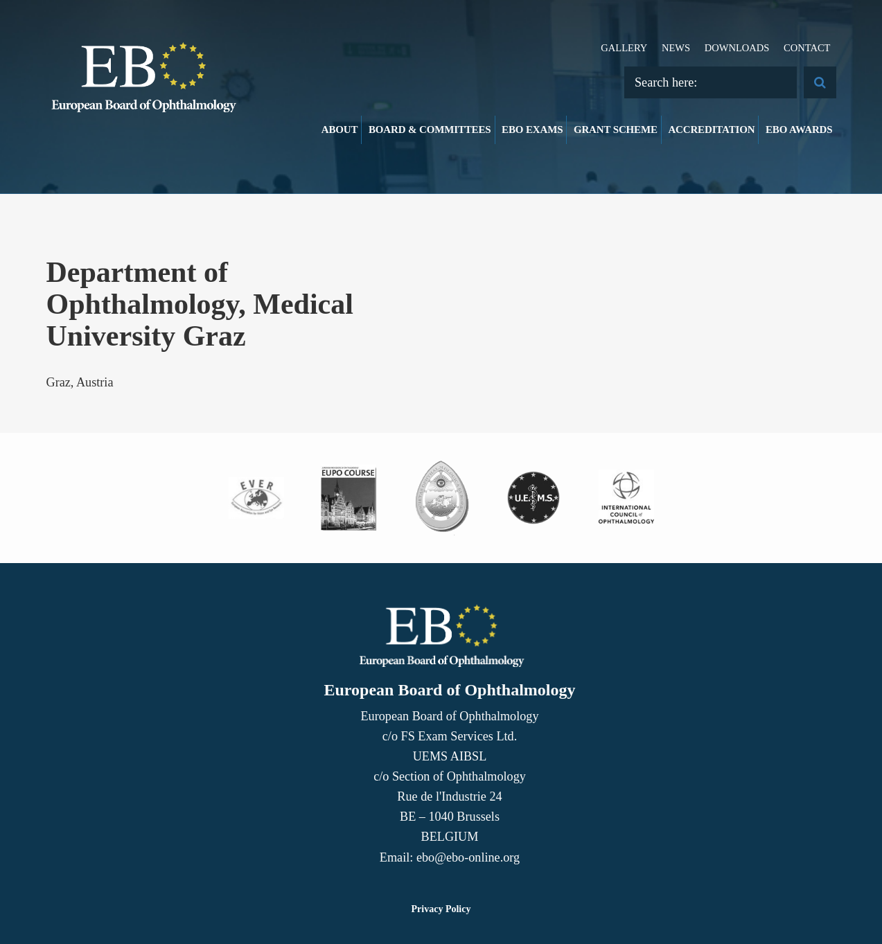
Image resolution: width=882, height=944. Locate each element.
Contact (807, 47)
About (339, 129)
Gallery (624, 47)
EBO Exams (532, 129)
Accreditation (711, 129)
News (676, 47)
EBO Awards (799, 129)
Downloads (737, 47)
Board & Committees (430, 129)
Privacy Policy (441, 909)
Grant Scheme (616, 129)
